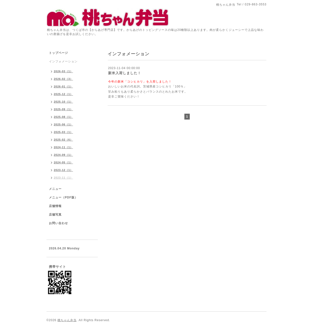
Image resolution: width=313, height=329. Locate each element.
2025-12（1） (63, 94)
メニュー (55, 189)
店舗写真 (55, 214)
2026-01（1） (63, 86)
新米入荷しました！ (124, 73)
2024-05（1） (63, 162)
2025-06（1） (63, 124)
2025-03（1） (63, 132)
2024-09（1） (63, 154)
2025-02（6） (63, 139)
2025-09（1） (63, 109)
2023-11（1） (63, 177)
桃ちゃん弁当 (67, 320)
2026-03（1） (63, 71)
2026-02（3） (63, 78)
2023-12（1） (63, 170)
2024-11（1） (63, 147)
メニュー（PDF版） (63, 197)
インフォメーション (63, 61)
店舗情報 (55, 206)
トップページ (58, 53)
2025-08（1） (63, 116)
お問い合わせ (58, 223)
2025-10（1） (63, 101)
